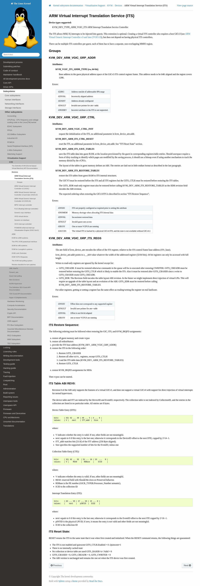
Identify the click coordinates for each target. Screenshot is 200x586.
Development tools (11, 360)
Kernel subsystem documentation (68, 5)
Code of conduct (10, 70)
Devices (15, 172)
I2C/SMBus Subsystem (16, 134)
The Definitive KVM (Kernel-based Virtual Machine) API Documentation (25, 167)
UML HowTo (13, 268)
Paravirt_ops (13, 272)
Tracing (6, 372)
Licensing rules (10, 351)
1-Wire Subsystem (14, 150)
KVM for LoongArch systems (22, 249)
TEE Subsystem (13, 343)
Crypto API (11, 313)
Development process (12, 62)
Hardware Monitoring (15, 301)
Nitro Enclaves (14, 280)
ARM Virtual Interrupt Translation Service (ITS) (23, 177)
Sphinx (61, 581)
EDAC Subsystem (14, 126)
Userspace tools (10, 401)
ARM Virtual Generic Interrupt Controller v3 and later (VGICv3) (26, 193)
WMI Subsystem (13, 339)
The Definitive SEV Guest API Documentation (20, 288)
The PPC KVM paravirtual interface (24, 241)
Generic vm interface (21, 220)
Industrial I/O (12, 138)
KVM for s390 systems (20, 238)
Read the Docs (95, 581)
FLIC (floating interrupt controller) (26, 209)
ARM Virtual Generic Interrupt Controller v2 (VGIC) (25, 187)
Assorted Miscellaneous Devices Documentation (20, 330)
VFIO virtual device (21, 216)
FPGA (9, 130)
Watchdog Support (14, 154)
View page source (185, 5)
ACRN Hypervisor (15, 283)
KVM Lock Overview (19, 253)
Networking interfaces (14, 104)
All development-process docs (16, 79)
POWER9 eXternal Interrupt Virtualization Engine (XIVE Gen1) (26, 229)
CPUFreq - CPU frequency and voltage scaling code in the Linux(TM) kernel (22, 121)
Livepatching (8, 380)
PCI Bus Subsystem (15, 325)
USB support (12, 321)
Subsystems (9, 91)
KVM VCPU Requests (20, 257)
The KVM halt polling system (22, 261)
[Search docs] (21, 55)
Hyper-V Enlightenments (18, 297)
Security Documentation (16, 309)
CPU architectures (11, 417)
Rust (5, 384)
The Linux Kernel (21, 26)
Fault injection (9, 376)
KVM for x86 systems (19, 245)
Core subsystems (12, 95)
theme (75, 581)
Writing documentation (13, 356)
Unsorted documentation (14, 421)
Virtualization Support (16, 158)
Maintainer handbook (12, 75)
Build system (9, 393)
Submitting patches (11, 66)
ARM (13, 234)
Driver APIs (8, 87)
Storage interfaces (13, 108)
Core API (7, 83)
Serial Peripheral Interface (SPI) (20, 146)
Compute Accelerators (16, 305)
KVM (11, 162)
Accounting (11, 116)
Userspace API (9, 405)
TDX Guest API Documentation (20, 294)
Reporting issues (10, 397)
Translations (8, 426)
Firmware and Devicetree (14, 413)
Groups (19, 182)
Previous (56, 565)
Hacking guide (9, 368)
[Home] (50, 5)
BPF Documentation (15, 317)
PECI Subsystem (14, 335)
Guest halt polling (15, 276)
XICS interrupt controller (23, 224)
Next (187, 565)
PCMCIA (10, 142)
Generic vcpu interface (22, 212)
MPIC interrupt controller (23, 205)
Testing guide (9, 364)
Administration (9, 389)
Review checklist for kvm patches (24, 264)
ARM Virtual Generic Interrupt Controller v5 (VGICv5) (25, 200)
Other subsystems (13, 112)
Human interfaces (13, 100)
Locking (6, 347)
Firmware (7, 409)
